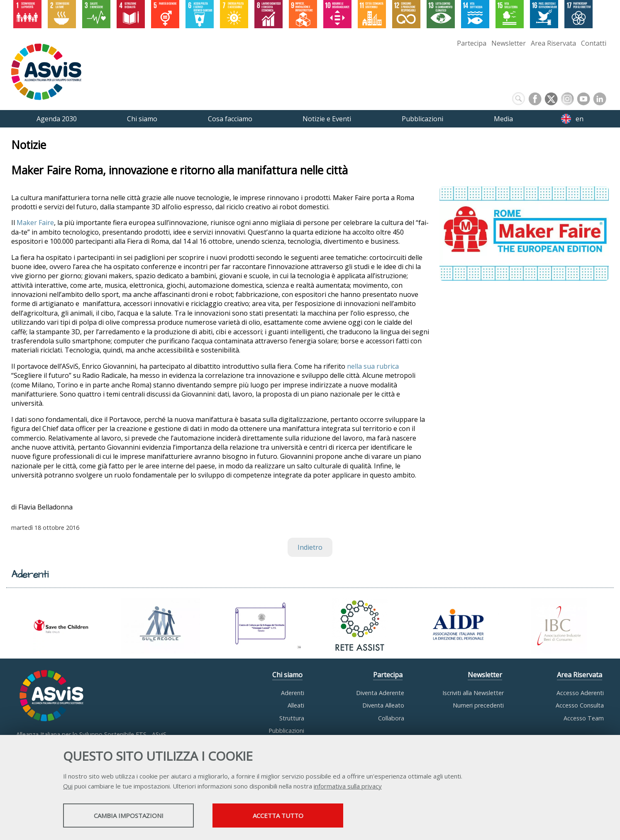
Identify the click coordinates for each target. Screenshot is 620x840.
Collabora (391, 718)
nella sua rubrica (373, 366)
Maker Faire (35, 223)
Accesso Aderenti (580, 693)
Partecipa (471, 43)
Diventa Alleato (383, 705)
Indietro (310, 547)
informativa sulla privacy (348, 786)
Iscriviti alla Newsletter (473, 693)
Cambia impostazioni (129, 815)
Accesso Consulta (580, 705)
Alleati (296, 705)
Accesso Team (584, 718)
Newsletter (508, 43)
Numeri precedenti (478, 705)
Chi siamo (287, 674)
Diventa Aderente (380, 693)
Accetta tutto (278, 815)
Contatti (593, 43)
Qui (68, 786)
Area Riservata (553, 43)
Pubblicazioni (286, 731)
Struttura (291, 718)
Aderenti (292, 693)
